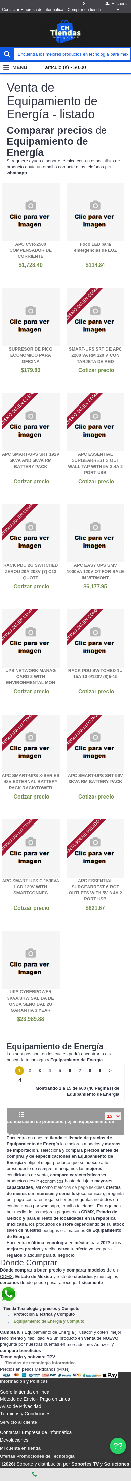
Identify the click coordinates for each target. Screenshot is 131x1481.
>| (19, 1079)
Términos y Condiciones (25, 1413)
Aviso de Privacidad (20, 1406)
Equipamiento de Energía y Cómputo (49, 1321)
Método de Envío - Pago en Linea (35, 1399)
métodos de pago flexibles (79, 1187)
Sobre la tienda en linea (24, 1392)
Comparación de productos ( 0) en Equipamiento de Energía (60, 1128)
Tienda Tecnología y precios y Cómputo (41, 1308)
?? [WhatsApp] (118, 1445)
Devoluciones (14, 1440)
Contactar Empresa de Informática (36, 1432)
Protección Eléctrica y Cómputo (44, 1314)
